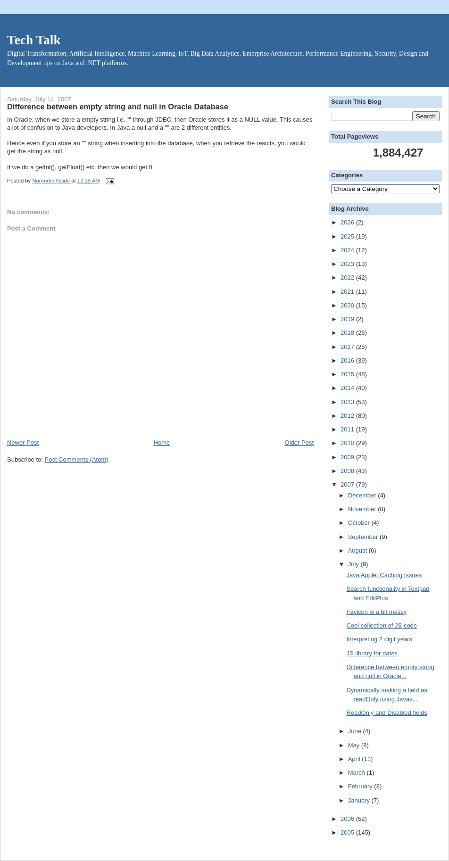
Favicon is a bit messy (376, 611)
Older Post (299, 442)
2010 (348, 443)
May (354, 745)
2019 (348, 319)
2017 (348, 346)
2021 (348, 291)
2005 (348, 832)
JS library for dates (371, 653)
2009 (348, 457)
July (354, 564)
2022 (348, 277)
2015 (348, 374)
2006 (348, 818)
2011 (348, 429)
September (364, 536)
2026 (348, 222)
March (357, 772)
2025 (348, 236)
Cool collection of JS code (381, 625)
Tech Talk (34, 40)
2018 (348, 332)
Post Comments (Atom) (76, 459)
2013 (348, 402)
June (355, 731)
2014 (348, 387)
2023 (348, 263)
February (361, 786)
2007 (348, 484)
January (360, 800)
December (363, 495)
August (358, 550)
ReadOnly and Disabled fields (386, 712)
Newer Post (23, 442)
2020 (348, 305)
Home (162, 442)
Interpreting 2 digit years (379, 639)
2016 (348, 360)
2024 (348, 250)
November (363, 509)
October (360, 522)
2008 (348, 470)
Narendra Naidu (51, 180)
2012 (348, 415)
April (355, 758)
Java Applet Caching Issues (384, 575)
